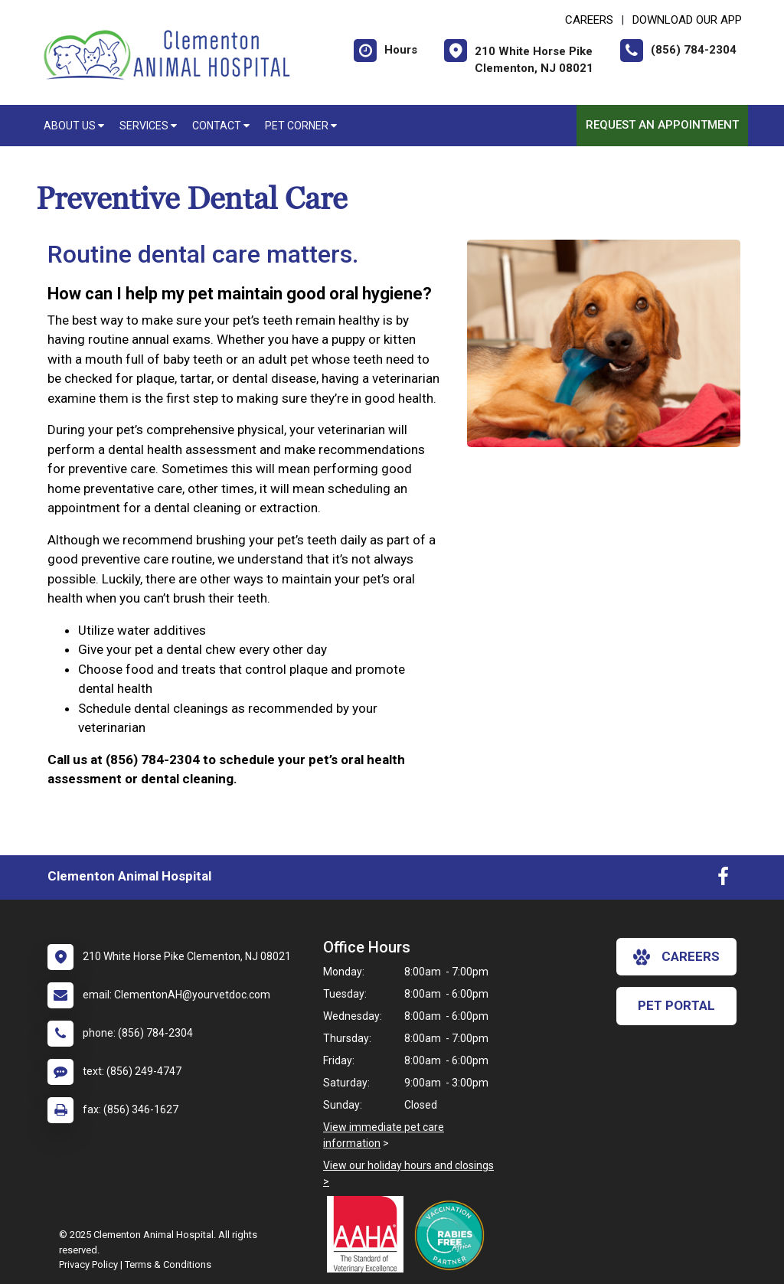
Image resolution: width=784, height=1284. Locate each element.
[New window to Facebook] (723, 880)
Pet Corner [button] (301, 125)
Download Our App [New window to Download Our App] (687, 20)
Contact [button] (221, 125)
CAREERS (589, 20)
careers (676, 957)
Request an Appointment (662, 125)
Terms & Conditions (168, 1264)
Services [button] (148, 125)
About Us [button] (74, 125)
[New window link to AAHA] (369, 1234)
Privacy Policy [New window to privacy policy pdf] (88, 1264)
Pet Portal (676, 1005)
